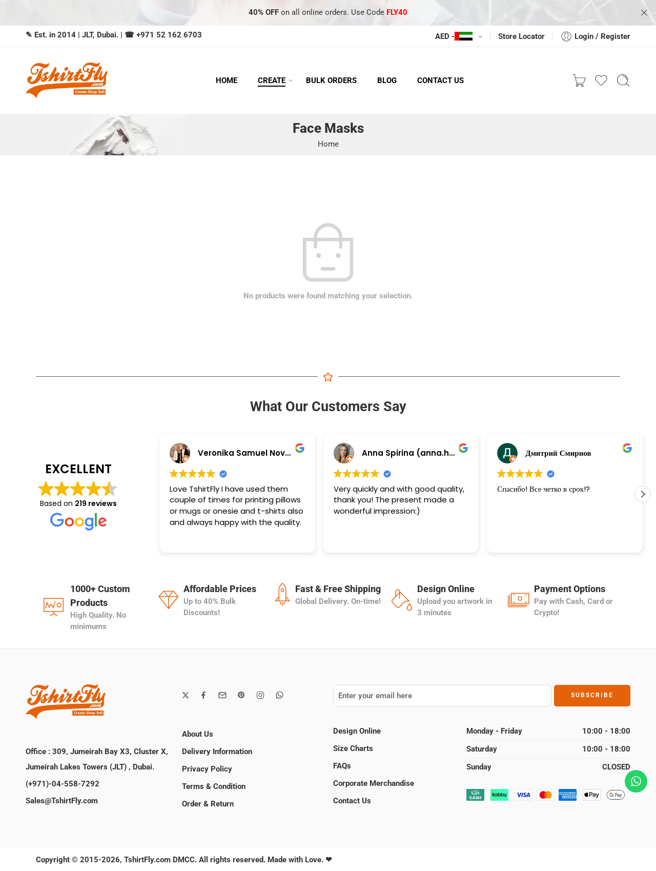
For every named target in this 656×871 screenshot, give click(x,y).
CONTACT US (440, 80)
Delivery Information (217, 751)
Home (328, 144)
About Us (197, 734)
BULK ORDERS (331, 80)
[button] (642, 494)
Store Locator (521, 36)
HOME (226, 80)
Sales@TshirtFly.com (62, 800)
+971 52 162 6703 (169, 34)
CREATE (271, 80)
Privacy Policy (207, 769)
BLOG (387, 80)
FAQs (342, 766)
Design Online (357, 731)
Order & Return (208, 803)
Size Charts (353, 748)
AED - (454, 36)
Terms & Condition (213, 786)
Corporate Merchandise (373, 783)
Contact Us (352, 800)
